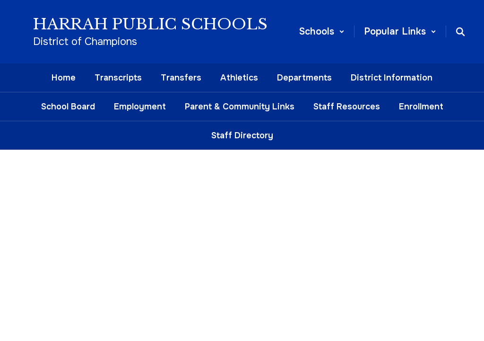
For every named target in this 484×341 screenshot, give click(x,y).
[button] (322, 31)
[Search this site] (460, 31)
